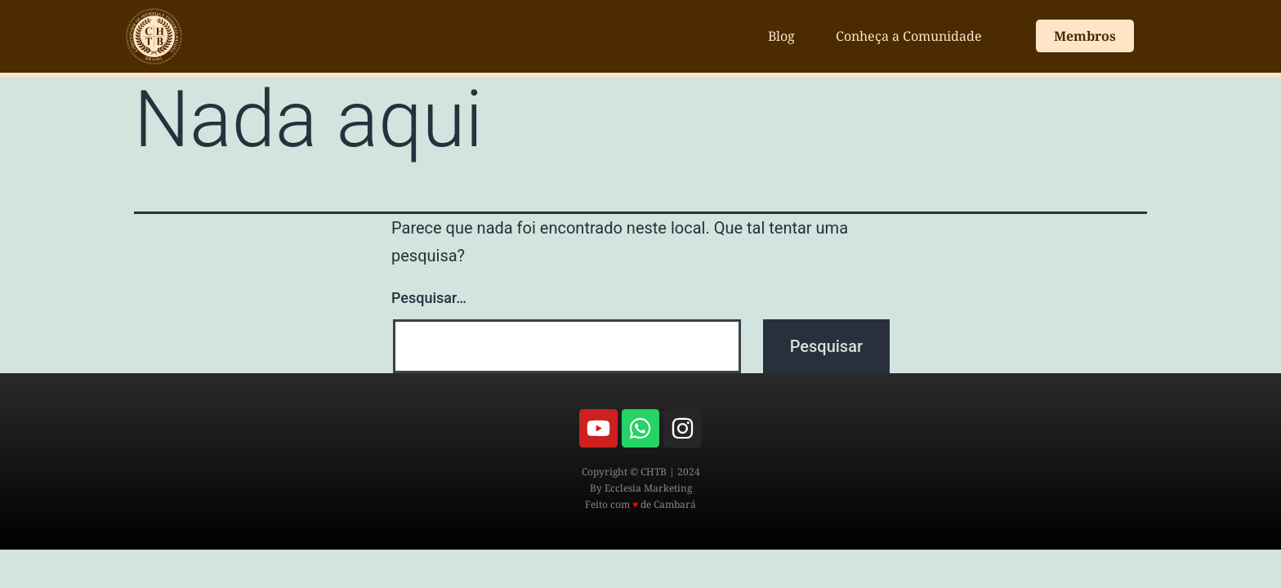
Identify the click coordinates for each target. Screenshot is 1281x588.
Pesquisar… (428, 297)
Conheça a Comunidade (909, 36)
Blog (781, 36)
